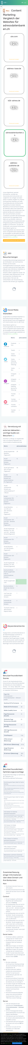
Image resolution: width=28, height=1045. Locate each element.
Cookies (9, 1034)
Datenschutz (8, 1043)
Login (24, 2)
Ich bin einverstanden (17, 1043)
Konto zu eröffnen (13, 237)
